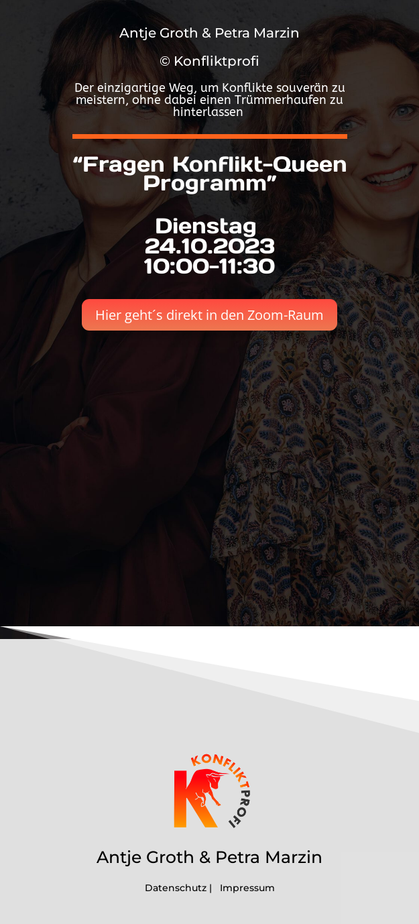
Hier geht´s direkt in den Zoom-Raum (209, 315)
